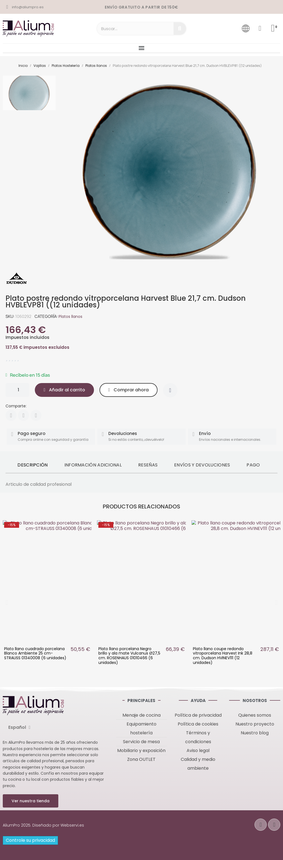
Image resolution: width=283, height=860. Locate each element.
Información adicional (93, 465)
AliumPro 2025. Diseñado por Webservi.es (43, 825)
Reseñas (148, 465)
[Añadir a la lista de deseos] (170, 390)
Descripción (32, 465)
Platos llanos (70, 316)
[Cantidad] (17, 390)
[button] (64, 390)
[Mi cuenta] (260, 28)
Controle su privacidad (30, 840)
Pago (253, 465)
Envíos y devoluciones (202, 465)
